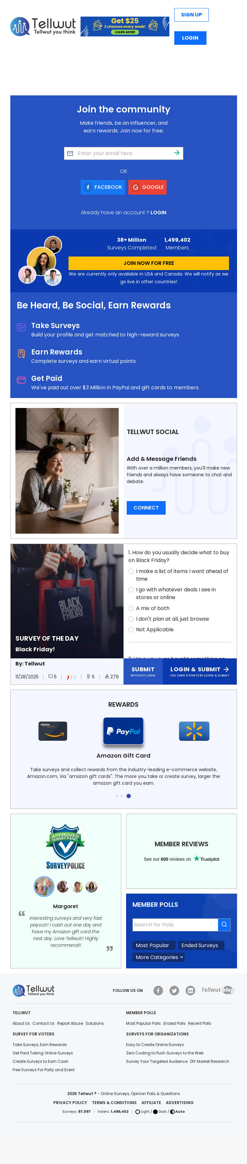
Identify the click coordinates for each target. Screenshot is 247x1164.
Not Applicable (155, 629)
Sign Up (191, 14)
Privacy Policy (70, 1102)
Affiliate (151, 1102)
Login (190, 38)
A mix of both (152, 608)
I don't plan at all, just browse (172, 619)
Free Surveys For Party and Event (44, 1069)
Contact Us (43, 1023)
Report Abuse (70, 1023)
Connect (146, 507)
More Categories (157, 957)
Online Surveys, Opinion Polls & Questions (140, 1093)
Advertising (180, 1102)
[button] (116, 796)
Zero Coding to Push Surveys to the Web (165, 1053)
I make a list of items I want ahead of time (182, 575)
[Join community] (177, 153)
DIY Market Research (209, 1061)
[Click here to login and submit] (200, 671)
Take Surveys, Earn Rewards (40, 1044)
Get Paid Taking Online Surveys (43, 1053)
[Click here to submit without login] (143, 671)
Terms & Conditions (114, 1102)
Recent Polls (199, 1023)
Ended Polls (174, 1023)
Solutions (95, 1023)
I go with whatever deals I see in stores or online (176, 593)
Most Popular (152, 945)
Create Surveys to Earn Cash (41, 1061)
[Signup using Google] (147, 187)
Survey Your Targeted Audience (157, 1061)
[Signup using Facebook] (103, 187)
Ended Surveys (199, 945)
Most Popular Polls (143, 1023)
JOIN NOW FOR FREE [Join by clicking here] (149, 263)
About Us (21, 1023)
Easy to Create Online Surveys (155, 1044)
